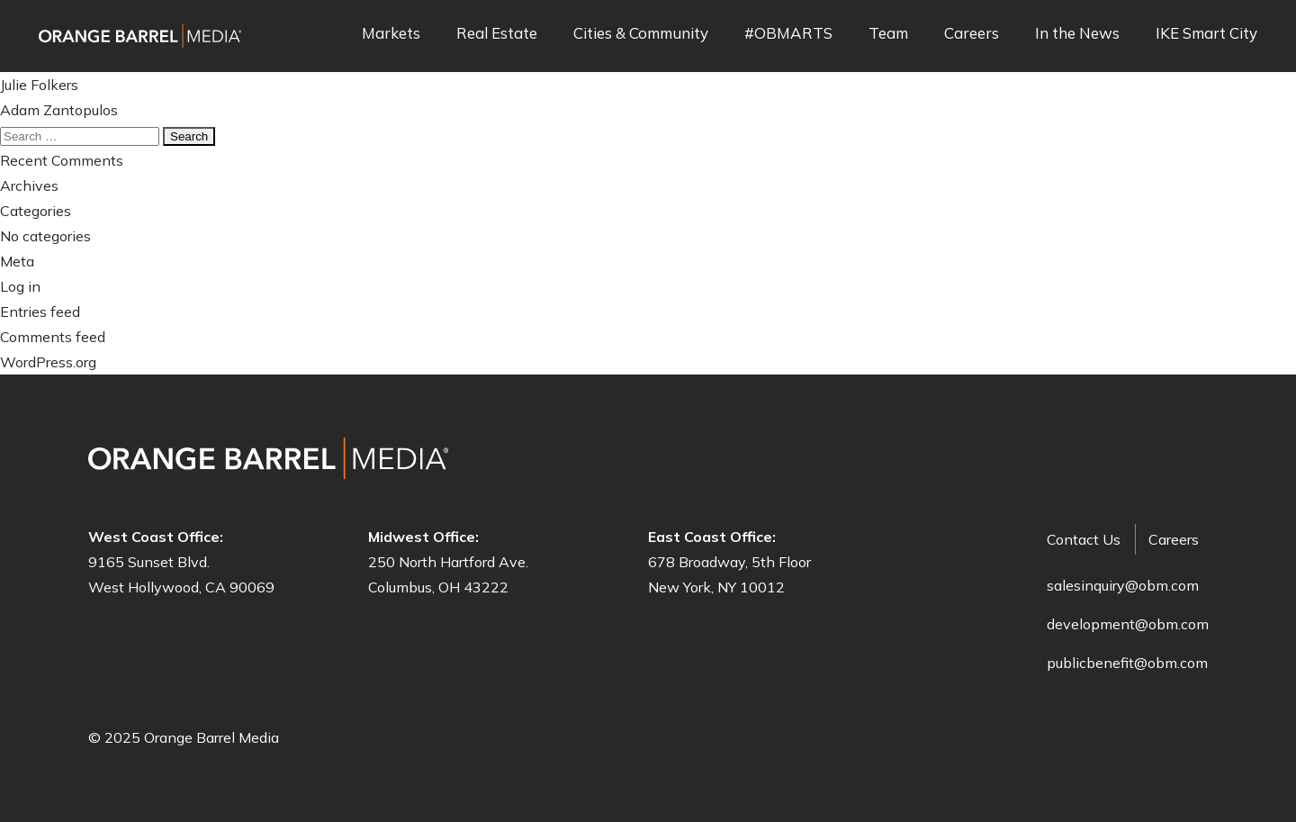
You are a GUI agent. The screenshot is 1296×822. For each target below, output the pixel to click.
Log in (20, 286)
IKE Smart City (1206, 33)
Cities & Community (640, 33)
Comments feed (52, 337)
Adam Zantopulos (59, 110)
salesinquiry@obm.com (1123, 585)
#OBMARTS (788, 33)
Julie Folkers (39, 85)
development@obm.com (1128, 624)
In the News (1077, 33)
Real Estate (496, 33)
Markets (391, 33)
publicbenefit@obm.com (1127, 663)
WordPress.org (48, 362)
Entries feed (40, 312)
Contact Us (1083, 539)
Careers (971, 33)
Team (888, 33)
